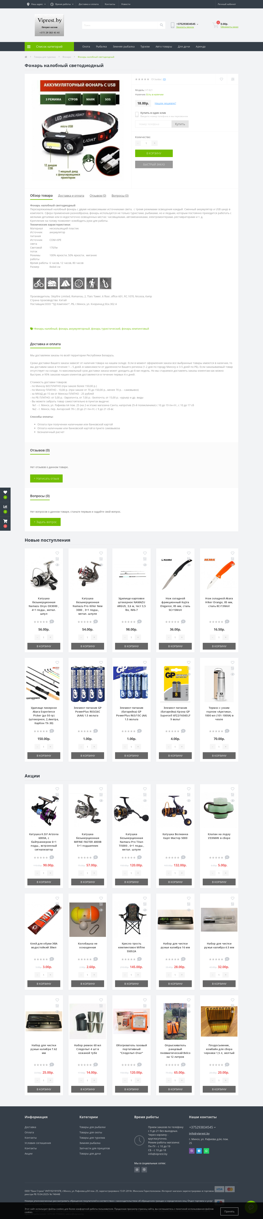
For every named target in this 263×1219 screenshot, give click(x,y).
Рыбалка (101, 46)
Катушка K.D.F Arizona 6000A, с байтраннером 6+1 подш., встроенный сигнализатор (43, 841)
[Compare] (232, 79)
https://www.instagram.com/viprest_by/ (137, 1169)
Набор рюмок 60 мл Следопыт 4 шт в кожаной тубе (87, 1049)
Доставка (30, 1127)
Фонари (66, 56)
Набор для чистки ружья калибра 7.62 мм (44, 1049)
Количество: (143, 137)
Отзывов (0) (98, 196)
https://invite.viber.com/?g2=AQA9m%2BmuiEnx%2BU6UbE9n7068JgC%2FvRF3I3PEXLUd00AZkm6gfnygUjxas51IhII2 (144, 1169)
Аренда (200, 46)
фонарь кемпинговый (135, 328)
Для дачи (184, 46)
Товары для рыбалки (92, 1127)
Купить (180, 124)
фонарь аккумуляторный (74, 328)
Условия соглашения (38, 1143)
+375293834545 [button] (202, 1127)
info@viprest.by (199, 1133)
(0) (164, 79)
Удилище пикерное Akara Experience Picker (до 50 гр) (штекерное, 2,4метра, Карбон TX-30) (44, 715)
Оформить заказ (229, 26)
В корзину (157, 153)
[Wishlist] (221, 79)
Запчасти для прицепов (94, 1148)
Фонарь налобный (45, 328)
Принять (229, 1211)
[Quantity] (146, 143)
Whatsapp (206, 1151)
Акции (29, 1153)
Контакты (110, 4)
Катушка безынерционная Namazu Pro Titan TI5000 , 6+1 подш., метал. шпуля (131, 841)
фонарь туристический (105, 328)
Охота (86, 46)
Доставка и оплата (89, 4)
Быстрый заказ (157, 164)
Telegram (199, 1151)
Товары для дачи (90, 1153)
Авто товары (164, 46)
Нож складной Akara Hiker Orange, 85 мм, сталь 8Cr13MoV (219, 602)
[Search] (161, 25)
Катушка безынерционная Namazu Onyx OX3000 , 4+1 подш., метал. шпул (44, 606)
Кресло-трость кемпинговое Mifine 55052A (131, 947)
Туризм (145, 46)
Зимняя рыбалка (124, 46)
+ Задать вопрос (45, 522)
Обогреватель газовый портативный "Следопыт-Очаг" (131, 1049)
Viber (191, 1151)
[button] (5, 523)
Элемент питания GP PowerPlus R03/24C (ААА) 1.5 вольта (88, 711)
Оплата (29, 1132)
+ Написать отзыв (46, 478)
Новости (125, 4)
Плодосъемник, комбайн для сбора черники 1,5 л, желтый (219, 1049)
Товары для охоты (90, 1132)
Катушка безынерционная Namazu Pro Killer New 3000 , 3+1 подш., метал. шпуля (87, 606)
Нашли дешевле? (165, 103)
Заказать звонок (185, 26)
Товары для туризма (45, 56)
